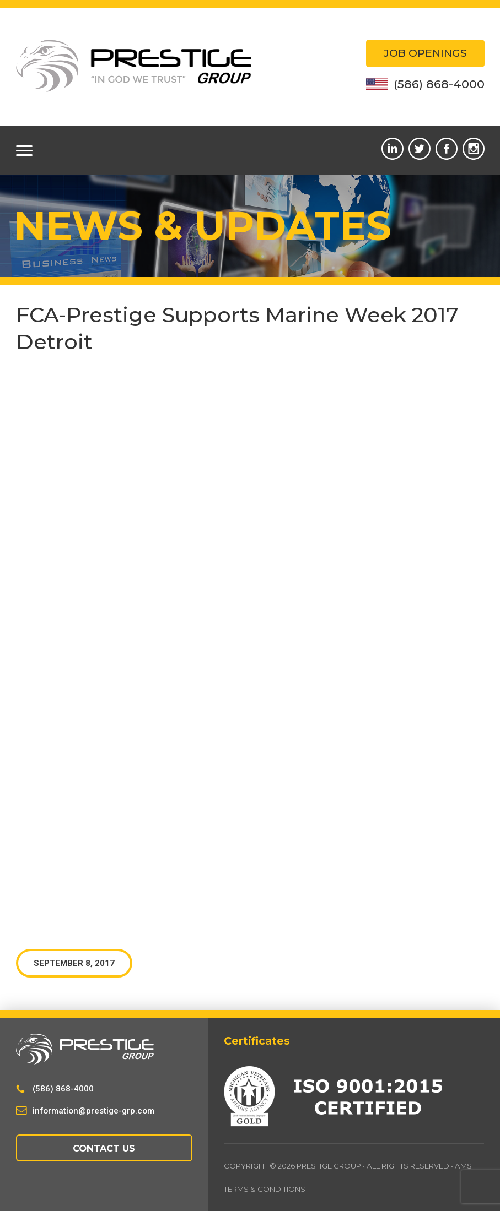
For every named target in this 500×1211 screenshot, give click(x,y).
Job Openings (425, 53)
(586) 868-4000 (425, 84)
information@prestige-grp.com (93, 1111)
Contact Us (104, 1148)
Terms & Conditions (265, 1189)
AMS (463, 1165)
